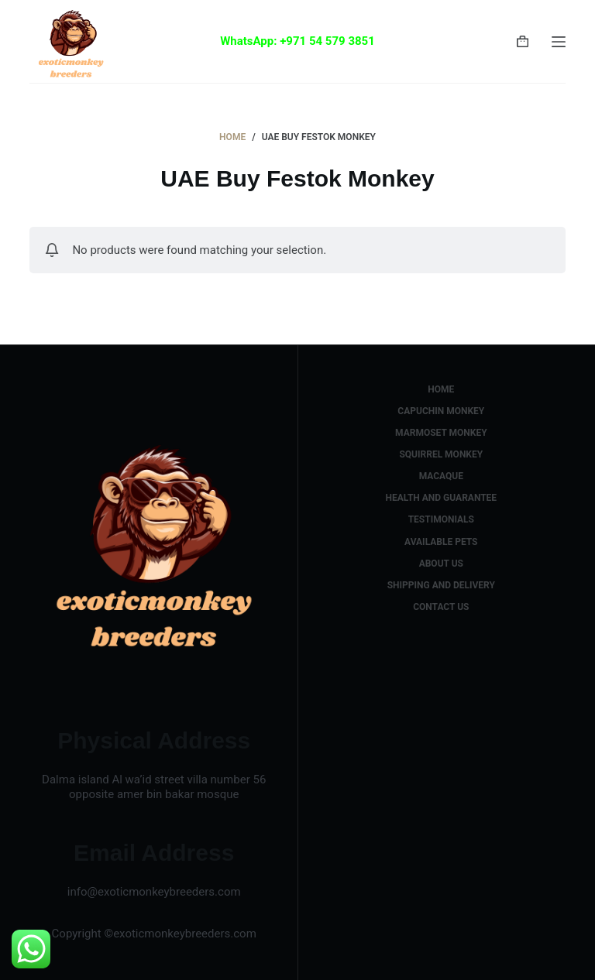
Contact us (441, 606)
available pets (440, 541)
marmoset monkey (441, 432)
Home (441, 389)
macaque (441, 476)
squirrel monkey (441, 454)
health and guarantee (441, 497)
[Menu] (559, 42)
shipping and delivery (441, 585)
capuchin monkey (440, 411)
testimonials (441, 519)
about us (441, 563)
